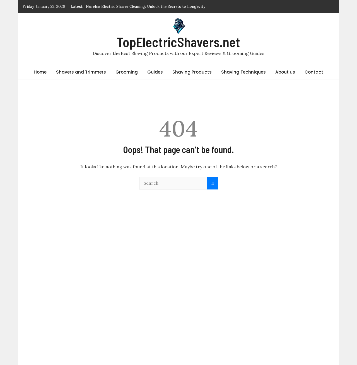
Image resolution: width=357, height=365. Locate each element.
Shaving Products (192, 72)
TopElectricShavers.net (178, 42)
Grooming (126, 72)
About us (285, 72)
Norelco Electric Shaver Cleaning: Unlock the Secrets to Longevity (145, 6)
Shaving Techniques (243, 72)
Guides (155, 72)
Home (40, 72)
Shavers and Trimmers (81, 72)
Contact (314, 72)
